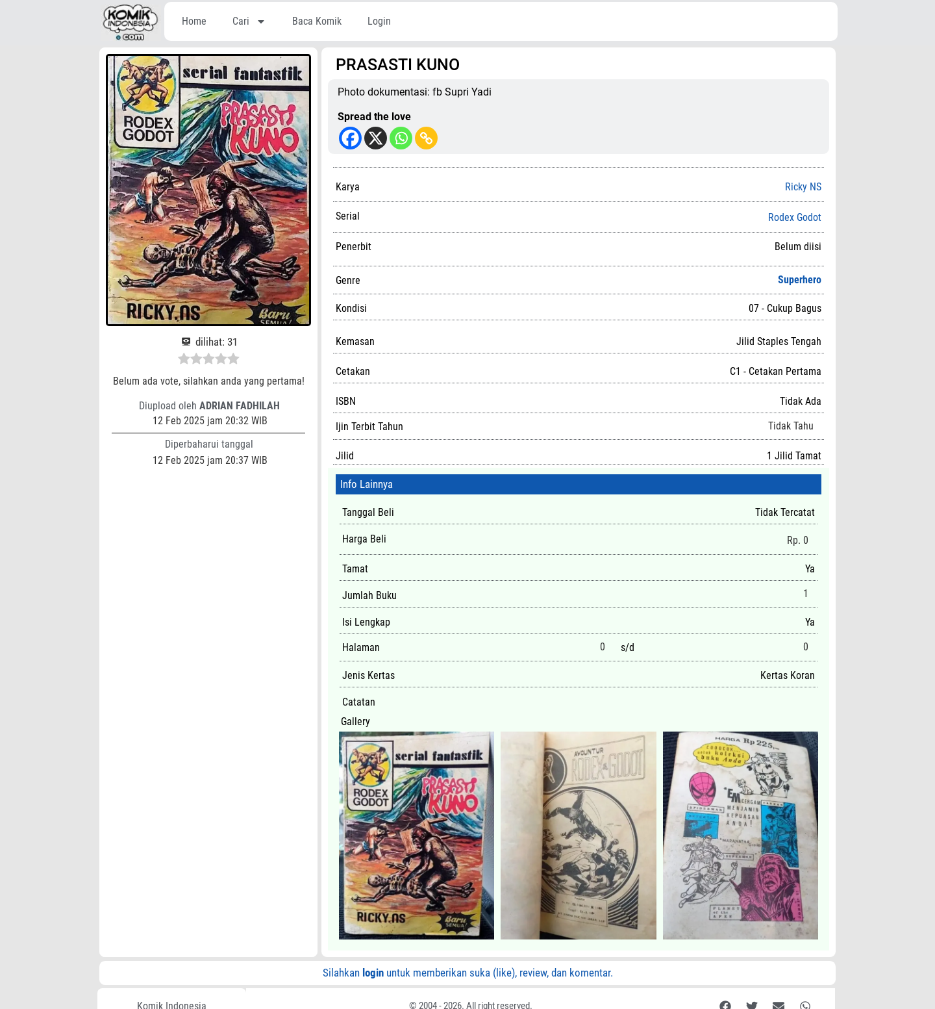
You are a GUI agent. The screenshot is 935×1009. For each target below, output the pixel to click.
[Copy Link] (426, 138)
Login (379, 21)
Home (194, 21)
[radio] (184, 360)
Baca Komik (317, 21)
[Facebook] (350, 138)
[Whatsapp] (401, 138)
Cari (249, 21)
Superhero (799, 280)
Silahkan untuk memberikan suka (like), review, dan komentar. (468, 972)
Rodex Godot (794, 217)
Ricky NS (803, 187)
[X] (375, 138)
